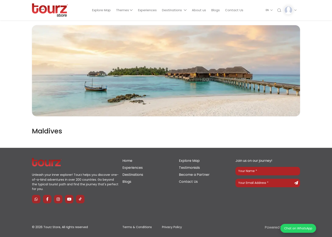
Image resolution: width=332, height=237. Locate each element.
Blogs (216, 10)
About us (199, 10)
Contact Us (235, 10)
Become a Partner (194, 174)
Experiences (147, 10)
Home (127, 160)
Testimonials (189, 167)
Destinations (172, 10)
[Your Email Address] (267, 183)
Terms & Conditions (137, 227)
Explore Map (101, 10)
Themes (122, 10)
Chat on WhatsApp (298, 228)
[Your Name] (267, 171)
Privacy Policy (172, 227)
